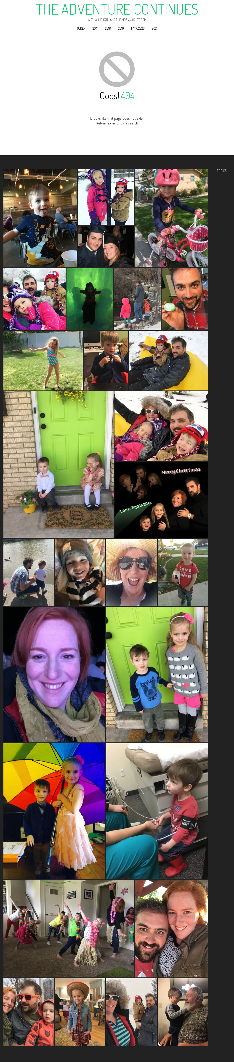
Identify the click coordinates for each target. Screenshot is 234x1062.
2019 (121, 28)
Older (81, 28)
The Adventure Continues (117, 9)
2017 (95, 28)
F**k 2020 (138, 28)
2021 (154, 28)
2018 (108, 28)
